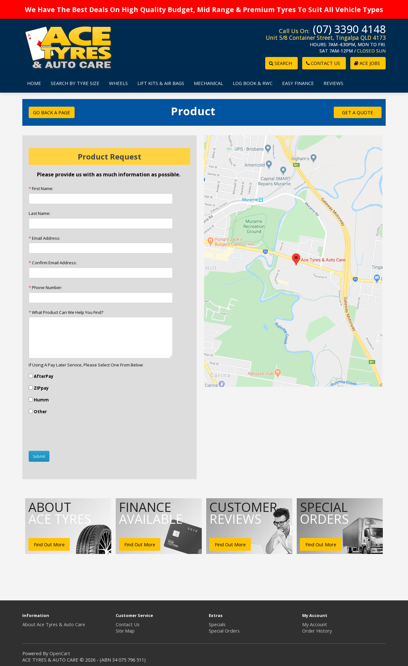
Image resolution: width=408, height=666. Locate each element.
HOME (34, 83)
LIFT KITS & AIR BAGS (160, 83)
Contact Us (128, 624)
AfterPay (41, 376)
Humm (39, 400)
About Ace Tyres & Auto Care (53, 624)
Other (38, 411)
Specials (217, 624)
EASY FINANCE (298, 83)
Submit (39, 456)
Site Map (125, 630)
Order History (317, 630)
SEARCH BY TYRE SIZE (75, 83)
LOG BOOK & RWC (253, 83)
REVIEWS (333, 83)
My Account (314, 624)
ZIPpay (39, 388)
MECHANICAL (208, 83)
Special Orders (224, 630)
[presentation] (77, 433)
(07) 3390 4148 (349, 29)
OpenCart (59, 653)
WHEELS (118, 83)
